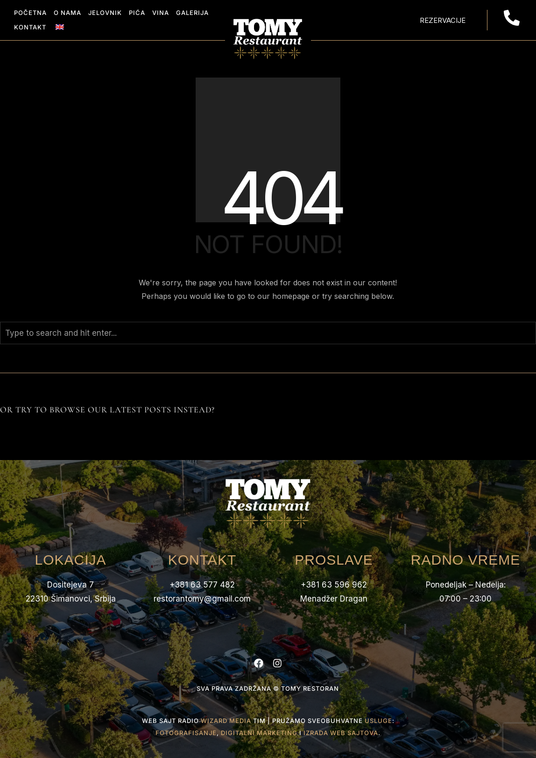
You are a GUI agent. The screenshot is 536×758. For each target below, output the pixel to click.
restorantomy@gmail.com (202, 598)
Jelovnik (105, 12)
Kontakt (30, 27)
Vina (160, 12)
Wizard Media (226, 720)
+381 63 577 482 (202, 584)
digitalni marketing (259, 733)
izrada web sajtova (340, 733)
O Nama (67, 12)
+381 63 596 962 (334, 584)
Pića (137, 12)
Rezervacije (442, 20)
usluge (378, 720)
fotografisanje (186, 733)
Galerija (192, 12)
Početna (30, 12)
